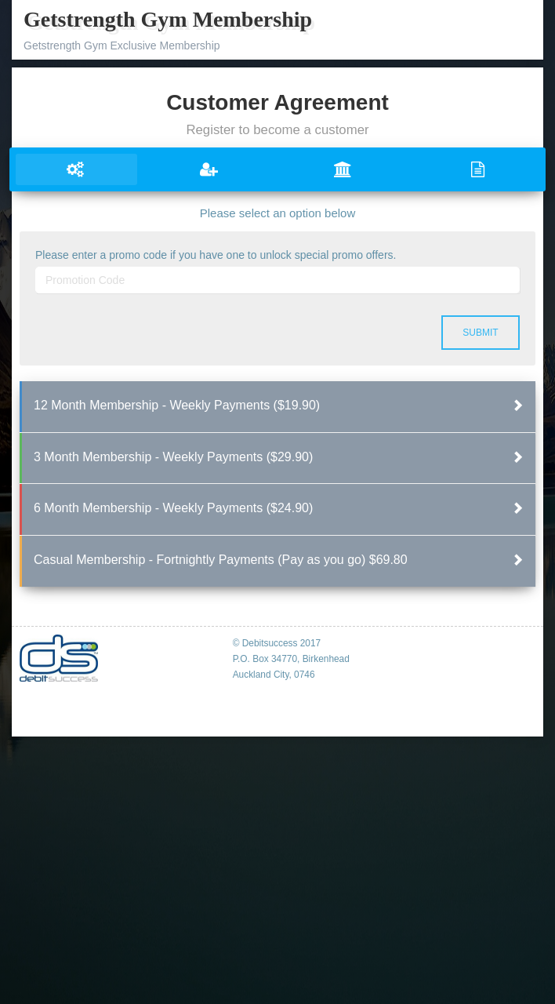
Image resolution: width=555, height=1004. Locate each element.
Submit (480, 332)
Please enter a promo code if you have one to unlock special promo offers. (215, 255)
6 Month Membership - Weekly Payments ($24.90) (173, 508)
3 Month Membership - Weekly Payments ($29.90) (173, 457)
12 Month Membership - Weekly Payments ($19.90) (177, 405)
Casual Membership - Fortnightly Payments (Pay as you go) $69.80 (221, 559)
